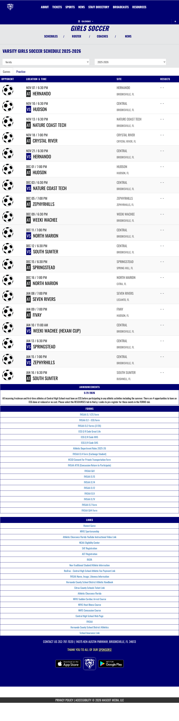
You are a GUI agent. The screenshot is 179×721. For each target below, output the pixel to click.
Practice (20, 71)
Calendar (85, 21)
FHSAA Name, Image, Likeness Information (89, 576)
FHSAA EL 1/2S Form (89, 414)
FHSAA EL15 (89, 476)
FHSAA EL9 (90, 493)
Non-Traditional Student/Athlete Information (89, 565)
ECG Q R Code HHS (89, 437)
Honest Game (89, 526)
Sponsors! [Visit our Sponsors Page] (105, 649)
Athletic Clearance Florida (89, 593)
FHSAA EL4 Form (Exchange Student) (89, 454)
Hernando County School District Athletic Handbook (89, 582)
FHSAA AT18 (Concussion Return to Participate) (89, 465)
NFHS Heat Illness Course (89, 605)
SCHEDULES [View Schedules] (51, 36)
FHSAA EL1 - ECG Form (89, 420)
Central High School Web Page (89, 616)
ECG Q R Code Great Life (90, 431)
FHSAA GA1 (90, 471)
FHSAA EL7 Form (89, 505)
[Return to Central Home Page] (10, 4)
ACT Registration (89, 554)
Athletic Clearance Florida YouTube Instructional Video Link (89, 537)
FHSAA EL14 (89, 482)
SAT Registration (89, 548)
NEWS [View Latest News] (128, 36)
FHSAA (90, 621)
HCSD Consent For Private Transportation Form (89, 459)
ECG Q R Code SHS (89, 443)
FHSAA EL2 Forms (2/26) (89, 426)
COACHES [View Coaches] (102, 36)
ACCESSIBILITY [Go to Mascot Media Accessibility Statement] (83, 700)
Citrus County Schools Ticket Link (89, 588)
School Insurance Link (90, 633)
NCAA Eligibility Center (89, 542)
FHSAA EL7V (89, 499)
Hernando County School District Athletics (90, 627)
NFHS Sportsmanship (89, 531)
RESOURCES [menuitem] (139, 7)
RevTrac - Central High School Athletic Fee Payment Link (89, 571)
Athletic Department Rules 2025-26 (89, 448)
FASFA (89, 559)
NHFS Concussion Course (89, 610)
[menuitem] (57, 7)
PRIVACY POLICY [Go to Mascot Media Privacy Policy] (64, 700)
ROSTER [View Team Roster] (76, 36)
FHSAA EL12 (89, 488)
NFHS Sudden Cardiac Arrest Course (89, 599)
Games (6, 71)
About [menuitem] (45, 7)
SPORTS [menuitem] (70, 7)
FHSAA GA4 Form (89, 510)
